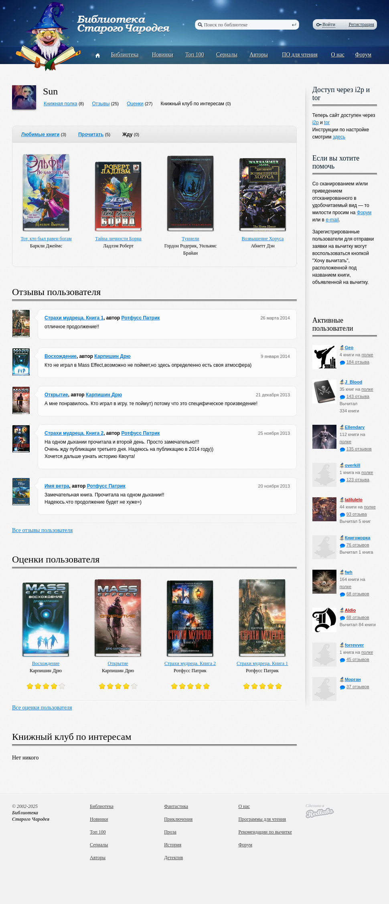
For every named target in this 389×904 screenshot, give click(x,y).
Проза (170, 832)
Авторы (258, 55)
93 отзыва (353, 514)
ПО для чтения (300, 55)
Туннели (190, 238)
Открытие (56, 395)
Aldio (348, 610)
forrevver (352, 645)
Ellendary (352, 427)
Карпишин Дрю (112, 356)
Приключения (178, 819)
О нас (338, 55)
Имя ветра (57, 486)
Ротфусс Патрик (140, 318)
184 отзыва (354, 362)
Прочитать (90, 134)
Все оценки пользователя (42, 708)
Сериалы (226, 55)
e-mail (332, 220)
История (172, 845)
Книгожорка (355, 537)
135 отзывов (356, 448)
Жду (127, 134)
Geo (346, 347)
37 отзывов (354, 686)
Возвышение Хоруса (263, 238)
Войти (328, 24)
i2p (315, 122)
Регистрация (361, 24)
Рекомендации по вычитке (265, 832)
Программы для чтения (262, 819)
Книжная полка (60, 103)
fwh (346, 572)
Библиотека (125, 55)
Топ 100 (194, 55)
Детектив (173, 857)
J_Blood (351, 382)
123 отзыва (354, 479)
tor (327, 122)
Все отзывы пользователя (42, 530)
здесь (339, 137)
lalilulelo (351, 499)
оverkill (350, 465)
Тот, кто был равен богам (45, 238)
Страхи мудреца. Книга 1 (74, 318)
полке (367, 354)
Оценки (135, 103)
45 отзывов (354, 659)
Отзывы (100, 103)
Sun (50, 91)
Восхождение (61, 356)
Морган (350, 679)
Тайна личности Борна (118, 238)
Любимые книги (40, 134)
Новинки (162, 55)
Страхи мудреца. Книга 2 (74, 433)
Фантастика (176, 806)
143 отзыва (354, 396)
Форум (363, 55)
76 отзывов (354, 544)
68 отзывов (354, 593)
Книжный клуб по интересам (192, 103)
